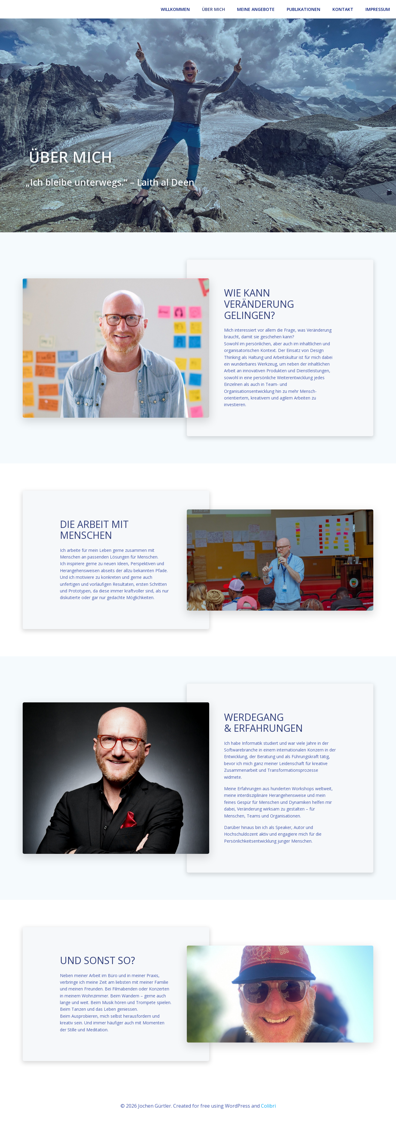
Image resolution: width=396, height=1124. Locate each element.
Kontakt (342, 9)
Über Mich (213, 9)
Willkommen (175, 9)
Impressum (377, 9)
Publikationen (303, 9)
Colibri (268, 1105)
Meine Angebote (256, 9)
